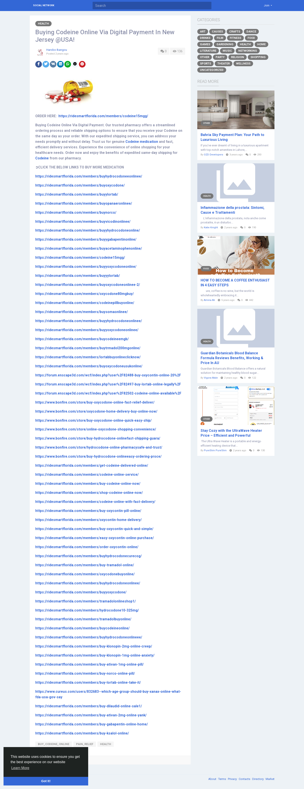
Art (202, 31)
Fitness (235, 38)
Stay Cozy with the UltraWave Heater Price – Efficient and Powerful (231, 433)
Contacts (245, 779)
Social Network (43, 5)
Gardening (224, 44)
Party (220, 57)
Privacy (232, 779)
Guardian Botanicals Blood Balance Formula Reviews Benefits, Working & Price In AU (232, 358)
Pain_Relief (84, 744)
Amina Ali (209, 300)
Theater (223, 63)
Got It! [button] (45, 781)
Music (227, 50)
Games (205, 44)
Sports (205, 63)
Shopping (258, 57)
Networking (247, 50)
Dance (251, 31)
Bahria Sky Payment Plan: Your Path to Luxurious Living (232, 137)
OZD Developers (213, 154)
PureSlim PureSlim (215, 450)
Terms (222, 779)
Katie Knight (211, 227)
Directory (258, 779)
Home (261, 44)
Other (204, 57)
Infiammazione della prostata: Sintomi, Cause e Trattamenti (232, 210)
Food (251, 38)
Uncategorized (212, 70)
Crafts (234, 31)
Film (220, 38)
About (212, 779)
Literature (208, 50)
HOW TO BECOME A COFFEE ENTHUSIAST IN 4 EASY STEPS (235, 282)
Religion (237, 57)
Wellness (243, 63)
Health (43, 23)
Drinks (205, 38)
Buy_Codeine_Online (53, 744)
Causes (217, 31)
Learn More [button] (20, 768)
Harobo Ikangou (56, 49)
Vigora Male (211, 377)
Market (270, 779)
